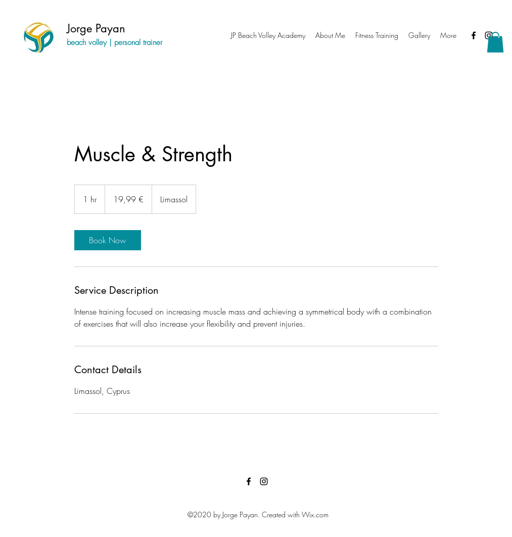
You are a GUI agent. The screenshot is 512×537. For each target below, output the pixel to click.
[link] (107, 240)
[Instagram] (264, 481)
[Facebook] (474, 35)
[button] (495, 42)
